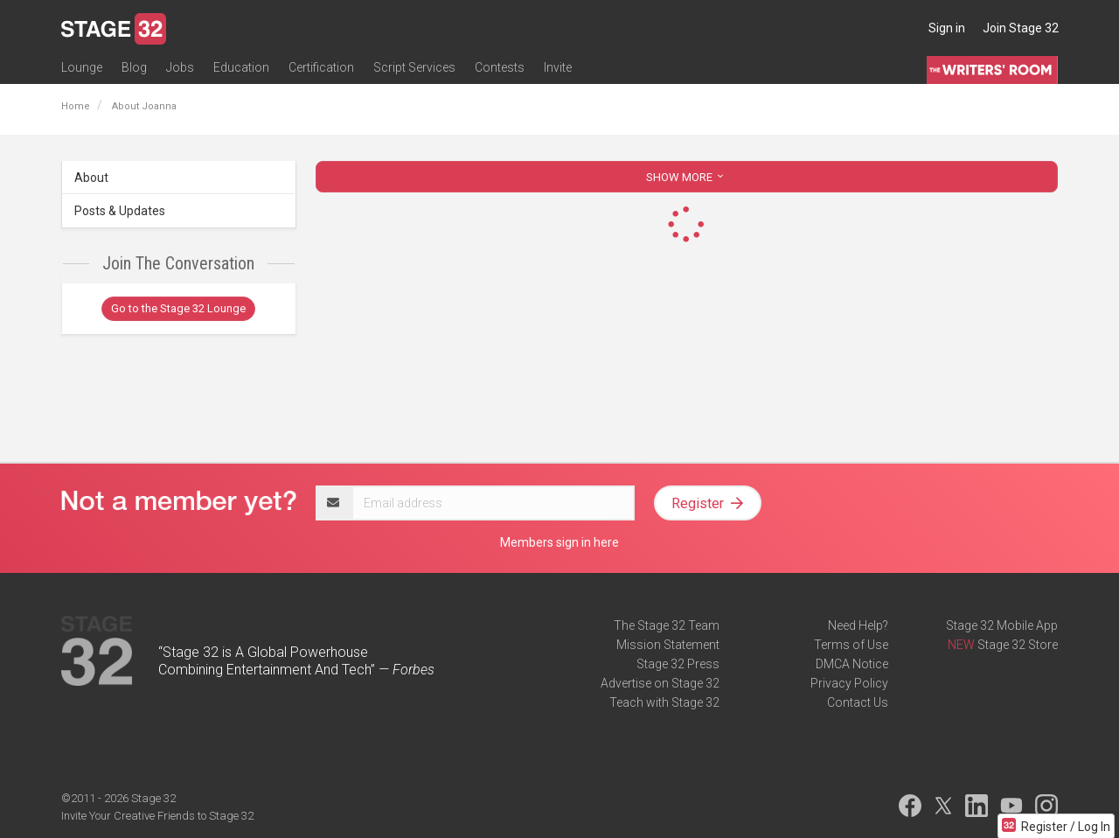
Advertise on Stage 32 (660, 683)
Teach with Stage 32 (664, 702)
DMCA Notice (852, 664)
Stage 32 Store (1017, 645)
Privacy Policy (849, 683)
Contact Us (857, 702)
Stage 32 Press (677, 664)
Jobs (180, 67)
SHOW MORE (686, 177)
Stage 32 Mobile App (1002, 625)
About (91, 178)
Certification (321, 67)
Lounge (81, 67)
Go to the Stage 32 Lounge (178, 308)
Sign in (946, 28)
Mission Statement (667, 645)
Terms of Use (851, 645)
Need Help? (858, 625)
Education (241, 67)
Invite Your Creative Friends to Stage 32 (157, 815)
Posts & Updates (119, 211)
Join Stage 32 (1021, 28)
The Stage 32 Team (666, 625)
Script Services (414, 67)
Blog (134, 67)
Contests (500, 67)
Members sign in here (559, 542)
